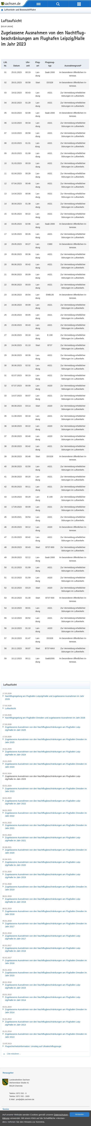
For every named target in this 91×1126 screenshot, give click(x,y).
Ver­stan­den (79, 1114)
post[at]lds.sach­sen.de (25, 1099)
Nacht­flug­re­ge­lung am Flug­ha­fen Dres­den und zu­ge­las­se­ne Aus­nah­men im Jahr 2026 (45, 717)
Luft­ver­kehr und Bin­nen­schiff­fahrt (20, 10)
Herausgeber (8, 1073)
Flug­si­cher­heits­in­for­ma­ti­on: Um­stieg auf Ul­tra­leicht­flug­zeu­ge (33, 1046)
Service (6, 1109)
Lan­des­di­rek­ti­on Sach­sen (19, 1080)
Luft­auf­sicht (10, 708)
